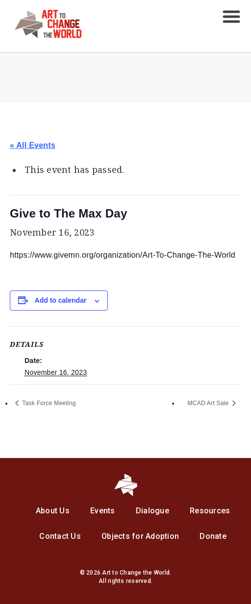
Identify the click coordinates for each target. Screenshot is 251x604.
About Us (53, 510)
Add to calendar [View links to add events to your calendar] (61, 300)
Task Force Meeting (48, 403)
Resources (210, 510)
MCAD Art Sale (208, 403)
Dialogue (152, 510)
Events (102, 510)
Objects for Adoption (140, 536)
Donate (213, 536)
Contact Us (60, 536)
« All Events (32, 145)
